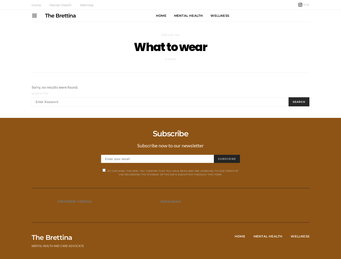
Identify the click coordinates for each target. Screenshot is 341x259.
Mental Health (60, 5)
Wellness (86, 5)
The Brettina (60, 15)
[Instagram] (303, 5)
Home (36, 5)
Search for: (40, 93)
